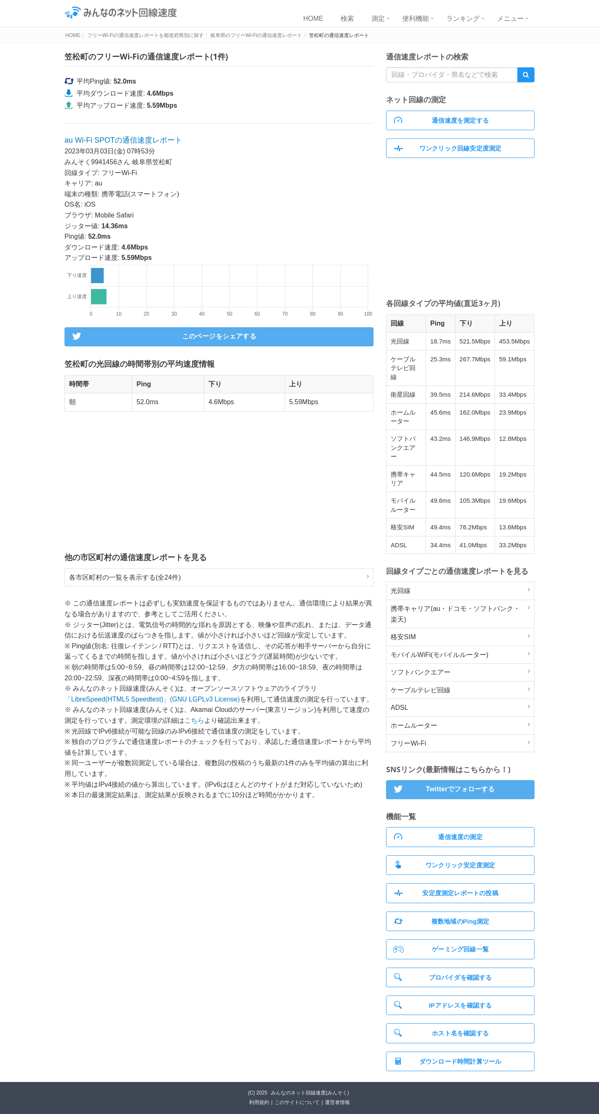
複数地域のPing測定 (441, 921)
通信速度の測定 (438, 836)
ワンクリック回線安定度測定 (447, 148)
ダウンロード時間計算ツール (447, 1061)
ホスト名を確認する (441, 1033)
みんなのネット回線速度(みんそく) (310, 1093)
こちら (194, 720)
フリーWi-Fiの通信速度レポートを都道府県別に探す (145, 35)
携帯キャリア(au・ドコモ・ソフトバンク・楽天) (455, 614)
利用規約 (259, 1102)
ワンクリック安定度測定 (444, 865)
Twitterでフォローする (443, 790)
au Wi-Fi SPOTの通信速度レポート (123, 140)
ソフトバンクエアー (420, 672)
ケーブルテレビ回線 (420, 690)
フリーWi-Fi (408, 743)
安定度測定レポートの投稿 (446, 893)
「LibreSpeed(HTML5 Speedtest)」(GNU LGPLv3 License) (152, 699)
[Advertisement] (219, 481)
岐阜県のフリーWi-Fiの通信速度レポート (256, 35)
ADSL (399, 707)
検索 (347, 18)
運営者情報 (337, 1102)
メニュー (510, 18)
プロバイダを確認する (443, 977)
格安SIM (403, 636)
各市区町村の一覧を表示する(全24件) (125, 577)
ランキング (463, 18)
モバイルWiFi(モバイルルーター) (439, 654)
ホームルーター (414, 725)
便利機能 (415, 18)
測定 (378, 18)
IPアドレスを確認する (443, 1005)
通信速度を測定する (441, 120)
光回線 (401, 590)
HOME (313, 18)
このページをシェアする (163, 337)
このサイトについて (297, 1102)
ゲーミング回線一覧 (441, 949)
